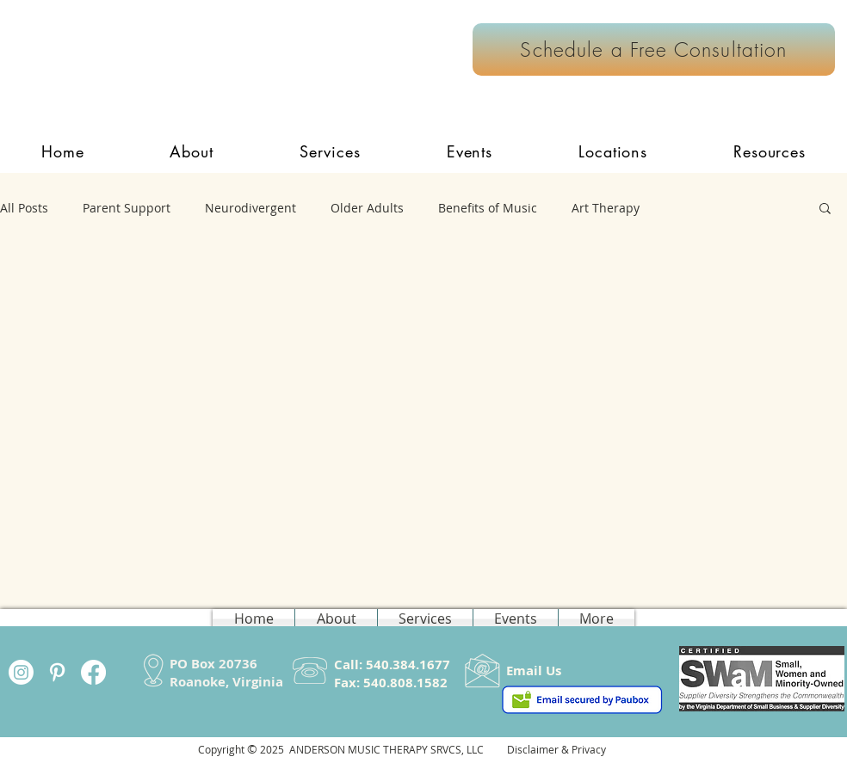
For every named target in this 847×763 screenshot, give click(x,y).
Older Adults (367, 207)
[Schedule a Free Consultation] (654, 49)
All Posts (24, 207)
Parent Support (126, 207)
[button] (330, 151)
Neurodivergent (250, 207)
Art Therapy (606, 207)
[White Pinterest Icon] (57, 672)
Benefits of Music (487, 207)
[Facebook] (93, 672)
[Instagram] (21, 672)
